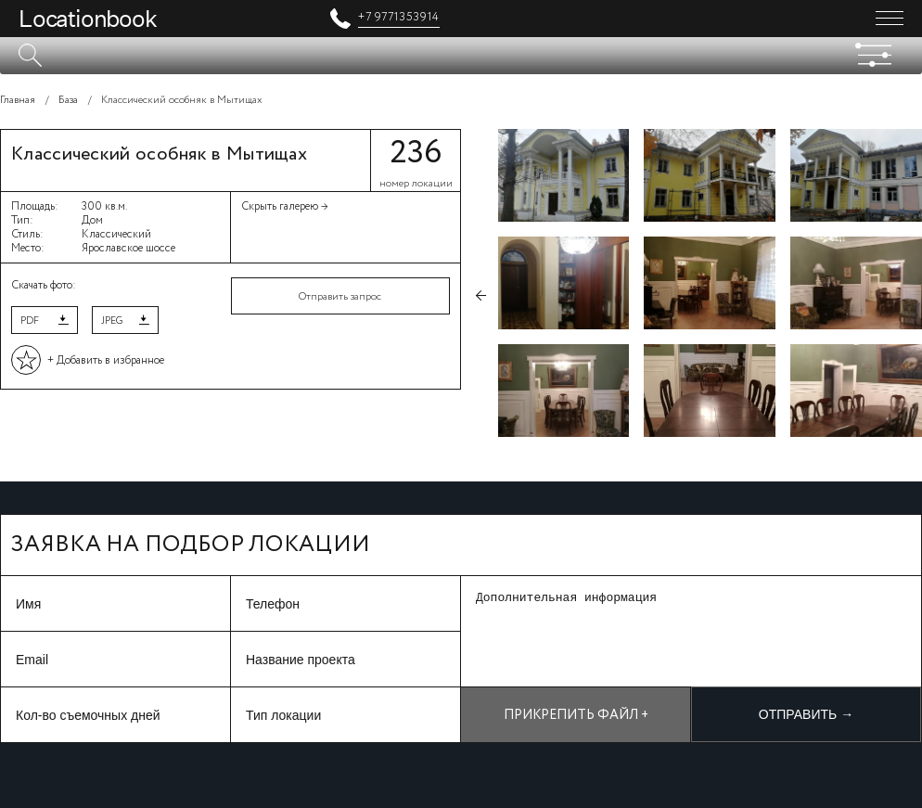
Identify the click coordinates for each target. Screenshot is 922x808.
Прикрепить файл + (576, 715)
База (68, 100)
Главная (17, 100)
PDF (29, 321)
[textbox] (461, 55)
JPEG (111, 321)
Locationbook (88, 18)
